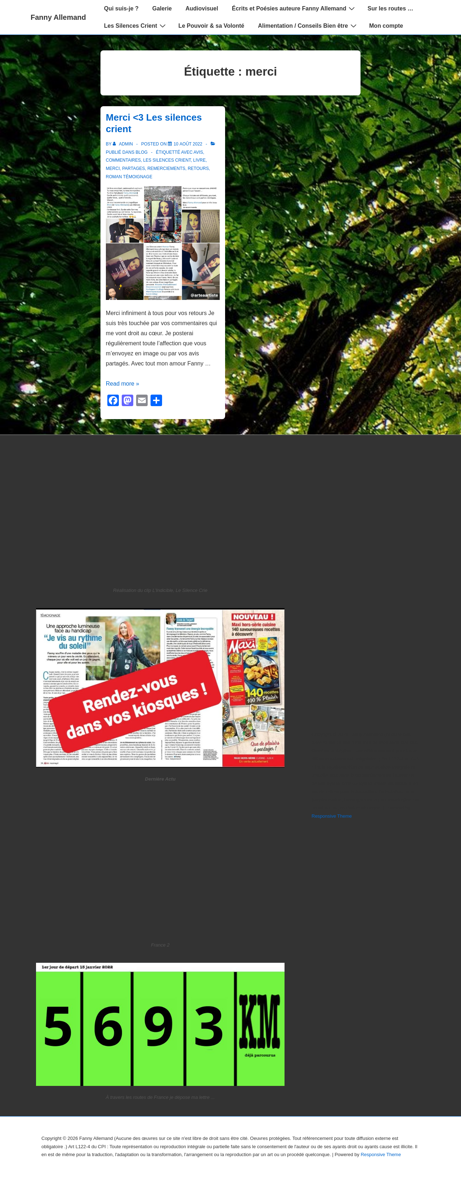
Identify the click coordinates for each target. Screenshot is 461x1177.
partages (133, 168)
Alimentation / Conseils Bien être (308, 26)
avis (198, 152)
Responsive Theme (332, 816)
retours (198, 168)
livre (199, 160)
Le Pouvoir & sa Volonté (211, 26)
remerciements (166, 168)
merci (113, 168)
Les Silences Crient (136, 26)
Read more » (122, 384)
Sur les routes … (390, 8)
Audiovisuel (201, 8)
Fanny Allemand (58, 17)
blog (142, 152)
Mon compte (386, 26)
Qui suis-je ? (121, 8)
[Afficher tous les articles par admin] (123, 144)
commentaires (123, 160)
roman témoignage (129, 176)
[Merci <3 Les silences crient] (188, 144)
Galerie (162, 8)
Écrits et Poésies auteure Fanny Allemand (294, 8)
